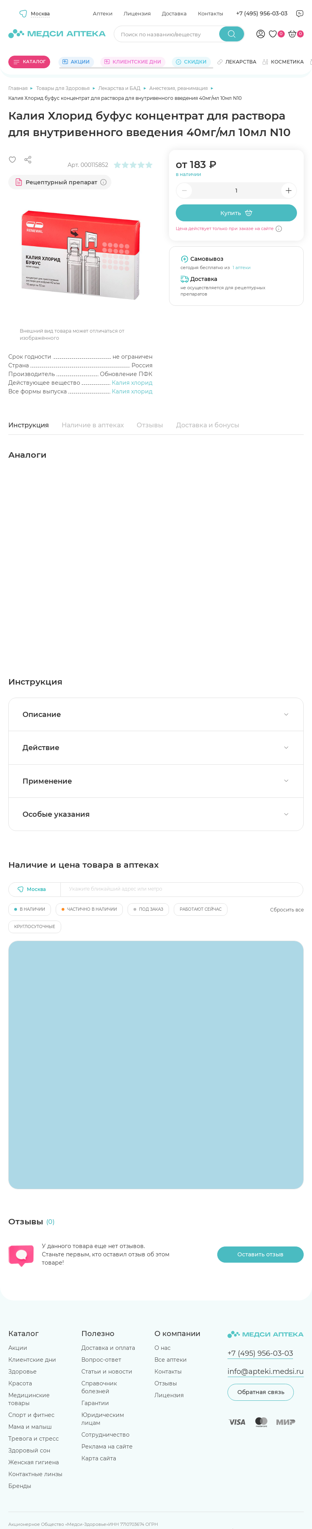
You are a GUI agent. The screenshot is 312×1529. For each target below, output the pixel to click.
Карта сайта (98, 1458)
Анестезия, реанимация (179, 88)
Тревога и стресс (33, 1438)
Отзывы (150, 425)
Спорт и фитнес (31, 1415)
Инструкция (28, 425)
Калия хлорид (132, 382)
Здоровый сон (29, 1450)
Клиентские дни (32, 1359)
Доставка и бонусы (207, 425)
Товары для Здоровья (63, 88)
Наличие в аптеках (93, 425)
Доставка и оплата (108, 1347)
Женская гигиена (33, 1462)
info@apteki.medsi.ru (265, 1371)
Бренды (19, 1486)
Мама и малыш (30, 1426)
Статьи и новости (106, 1371)
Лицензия (137, 13)
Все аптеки (170, 1359)
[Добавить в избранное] (12, 159)
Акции (17, 1347)
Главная (18, 88)
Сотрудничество (105, 1434)
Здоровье (22, 1371)
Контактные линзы (35, 1474)
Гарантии (95, 1403)
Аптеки (103, 13)
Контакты (210, 13)
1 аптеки (242, 267)
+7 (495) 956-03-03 (262, 13)
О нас (162, 1347)
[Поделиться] (28, 159)
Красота (20, 1383)
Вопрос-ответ (101, 1359)
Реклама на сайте (107, 1446)
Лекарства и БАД (120, 88)
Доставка (174, 13)
